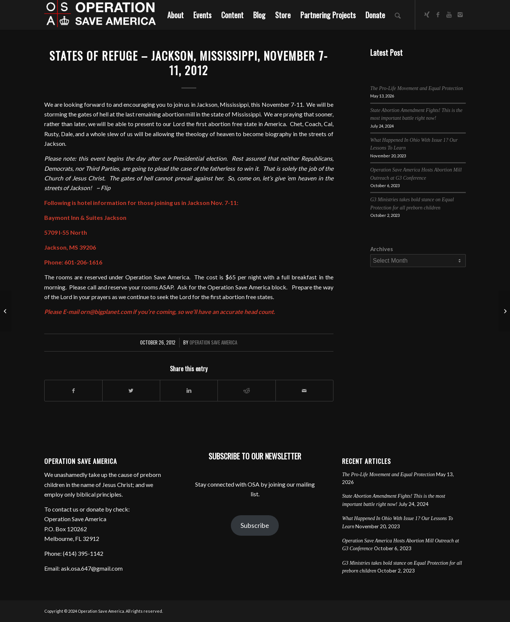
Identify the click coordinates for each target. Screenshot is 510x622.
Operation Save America (213, 342)
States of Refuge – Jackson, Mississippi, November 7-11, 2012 (188, 62)
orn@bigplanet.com (106, 311)
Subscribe (255, 525)
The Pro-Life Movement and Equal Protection (416, 88)
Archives (381, 249)
